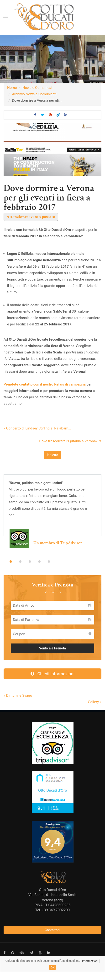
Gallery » (94, 702)
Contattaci (52, 930)
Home (12, 88)
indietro (52, 455)
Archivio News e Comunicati (34, 94)
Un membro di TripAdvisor (57, 543)
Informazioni (90, 961)
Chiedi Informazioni (52, 673)
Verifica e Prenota (52, 648)
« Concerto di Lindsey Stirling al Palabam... (37, 428)
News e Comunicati (37, 88)
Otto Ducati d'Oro (52, 890)
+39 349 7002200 (56, 910)
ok (52, 967)
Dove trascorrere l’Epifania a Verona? (70, 441)
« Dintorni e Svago (18, 695)
